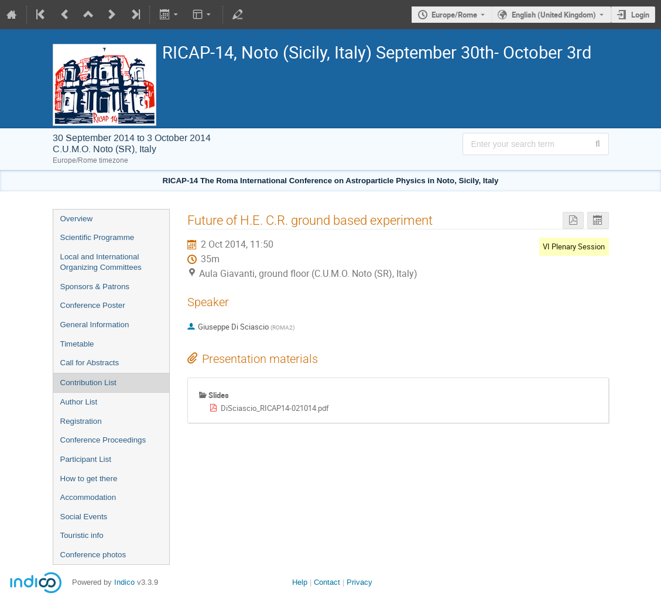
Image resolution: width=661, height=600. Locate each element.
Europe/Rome (454, 14)
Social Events (84, 516)
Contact (327, 582)
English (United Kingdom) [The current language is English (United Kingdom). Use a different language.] (554, 14)
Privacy (359, 582)
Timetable (77, 344)
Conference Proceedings (103, 440)
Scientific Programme (97, 237)
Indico (124, 582)
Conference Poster (92, 305)
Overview (76, 218)
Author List (79, 401)
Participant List (85, 459)
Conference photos (93, 554)
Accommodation (88, 497)
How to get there (89, 478)
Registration (81, 421)
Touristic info (82, 535)
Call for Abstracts (89, 362)
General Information (94, 324)
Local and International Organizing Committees (101, 262)
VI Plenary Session (574, 246)
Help (299, 582)
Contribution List (88, 382)
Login (640, 14)
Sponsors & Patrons (95, 286)
